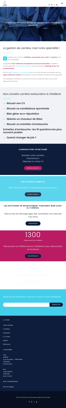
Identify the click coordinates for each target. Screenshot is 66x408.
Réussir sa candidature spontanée (28, 108)
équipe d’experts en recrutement (18, 72)
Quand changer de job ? (21, 137)
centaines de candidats (23, 66)
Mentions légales (8, 387)
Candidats (6, 329)
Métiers (5, 340)
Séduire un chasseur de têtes (24, 119)
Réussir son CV (16, 103)
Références (6, 344)
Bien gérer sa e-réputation (23, 113)
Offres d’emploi (8, 325)
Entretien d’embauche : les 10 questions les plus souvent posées (32, 131)
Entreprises (6, 333)
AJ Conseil (6, 337)
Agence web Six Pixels (44, 397)
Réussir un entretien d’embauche (27, 124)
